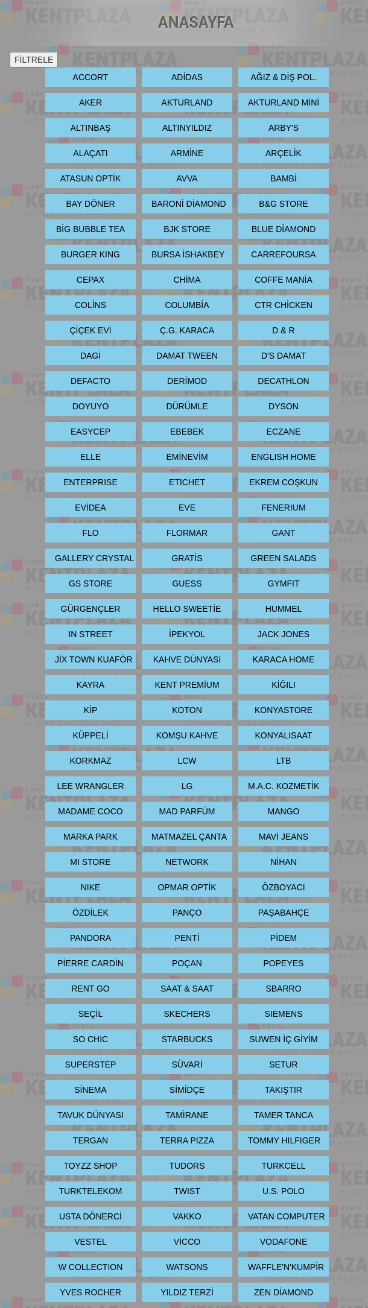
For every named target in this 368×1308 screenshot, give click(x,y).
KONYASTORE (283, 710)
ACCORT (91, 77)
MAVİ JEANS (283, 836)
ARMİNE (187, 153)
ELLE (90, 457)
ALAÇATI (90, 153)
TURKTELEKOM (90, 1191)
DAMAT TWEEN (187, 355)
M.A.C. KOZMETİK (283, 786)
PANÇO (187, 912)
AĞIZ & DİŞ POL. (284, 77)
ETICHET (187, 482)
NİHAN (283, 862)
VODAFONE (284, 1242)
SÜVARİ (186, 1064)
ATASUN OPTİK (90, 178)
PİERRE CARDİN (90, 963)
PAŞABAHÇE (283, 912)
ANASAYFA (196, 22)
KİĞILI (283, 685)
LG (187, 786)
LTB (283, 761)
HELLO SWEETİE (187, 609)
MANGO (284, 811)
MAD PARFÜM (187, 811)
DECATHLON (283, 381)
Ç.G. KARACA (187, 330)
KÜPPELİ (90, 735)
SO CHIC (90, 1039)
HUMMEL (283, 609)
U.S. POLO (283, 1191)
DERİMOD (187, 381)
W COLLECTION (91, 1267)
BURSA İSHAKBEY (187, 254)
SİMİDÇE (187, 1090)
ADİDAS (187, 77)
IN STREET (90, 634)
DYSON (283, 406)
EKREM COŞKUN (283, 482)
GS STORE (90, 583)
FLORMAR (187, 533)
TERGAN (90, 1140)
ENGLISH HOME (283, 457)
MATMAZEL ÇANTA (189, 836)
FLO (90, 533)
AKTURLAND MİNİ (283, 102)
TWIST (187, 1191)
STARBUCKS (187, 1039)
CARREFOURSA (283, 254)
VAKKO (187, 1216)
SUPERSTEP (90, 1064)
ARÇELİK (283, 153)
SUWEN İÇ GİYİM (283, 1039)
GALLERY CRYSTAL (94, 558)
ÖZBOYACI (283, 887)
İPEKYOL (187, 634)
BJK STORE (187, 229)
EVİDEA (90, 507)
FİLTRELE (33, 59)
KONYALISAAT (283, 735)
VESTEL (90, 1242)
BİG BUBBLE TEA (90, 229)
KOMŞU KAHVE (187, 735)
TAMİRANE (186, 1115)
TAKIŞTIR (283, 1090)
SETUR (283, 1064)
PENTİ (186, 938)
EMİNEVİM (187, 457)
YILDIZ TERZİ (187, 1292)
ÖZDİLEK (90, 912)
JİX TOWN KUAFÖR (94, 659)
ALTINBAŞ (91, 128)
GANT (284, 533)
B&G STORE (283, 204)
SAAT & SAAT (187, 988)
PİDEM (283, 938)
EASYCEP (90, 431)
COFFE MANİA (283, 280)
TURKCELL (283, 1166)
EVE (187, 507)
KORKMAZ (90, 761)
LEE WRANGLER (90, 786)
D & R (283, 330)
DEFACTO (90, 381)
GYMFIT (284, 583)
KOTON (187, 710)
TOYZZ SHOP (90, 1166)
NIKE (91, 887)
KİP (91, 710)
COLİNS (90, 305)
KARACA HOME (284, 659)
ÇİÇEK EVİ (90, 330)
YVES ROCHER (90, 1292)
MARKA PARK (90, 836)
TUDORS (187, 1166)
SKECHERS (186, 1014)
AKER (90, 102)
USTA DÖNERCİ (90, 1216)
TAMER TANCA (283, 1115)
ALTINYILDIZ (187, 128)
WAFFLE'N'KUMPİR (286, 1267)
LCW (186, 761)
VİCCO (187, 1242)
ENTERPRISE (90, 482)
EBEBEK (187, 431)
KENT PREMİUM (186, 685)
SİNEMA (90, 1090)
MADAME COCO (90, 811)
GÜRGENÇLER (91, 609)
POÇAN (187, 963)
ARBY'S (283, 128)
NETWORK (187, 862)
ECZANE (284, 431)
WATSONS (187, 1267)
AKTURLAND (187, 102)
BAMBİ (283, 178)
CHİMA (186, 280)
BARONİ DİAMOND (188, 204)
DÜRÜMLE (187, 406)
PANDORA (90, 938)
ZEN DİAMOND (283, 1292)
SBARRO (283, 988)
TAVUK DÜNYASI (90, 1115)
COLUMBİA (187, 305)
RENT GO (90, 988)
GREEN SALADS (284, 558)
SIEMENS (283, 1014)
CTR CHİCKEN (283, 305)
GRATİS (186, 558)
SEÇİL (90, 1014)
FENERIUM (283, 507)
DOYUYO (90, 406)
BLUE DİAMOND (284, 229)
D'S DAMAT (283, 355)
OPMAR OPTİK (186, 887)
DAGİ (90, 355)
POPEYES (284, 963)
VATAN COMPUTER (286, 1216)
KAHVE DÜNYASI (187, 659)
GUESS (186, 583)
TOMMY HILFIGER (284, 1140)
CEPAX (90, 280)
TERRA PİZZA (187, 1140)
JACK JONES (283, 634)
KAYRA (90, 685)
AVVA (186, 178)
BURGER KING (90, 254)
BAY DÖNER (90, 204)
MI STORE (90, 862)
